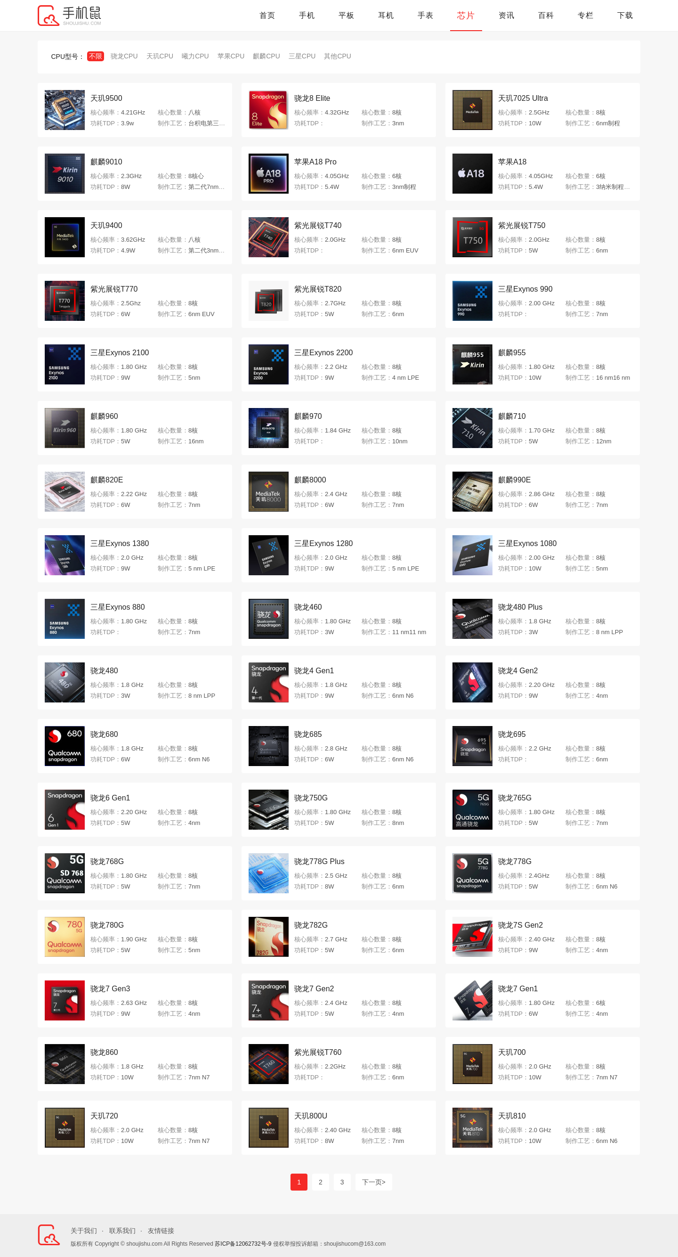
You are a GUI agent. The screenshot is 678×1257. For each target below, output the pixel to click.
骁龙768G (107, 861)
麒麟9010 (106, 162)
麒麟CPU (266, 56)
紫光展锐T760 (317, 1052)
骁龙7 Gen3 (110, 989)
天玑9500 (106, 98)
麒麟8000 (310, 480)
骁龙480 (104, 671)
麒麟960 (104, 416)
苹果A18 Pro (315, 162)
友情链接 (161, 1230)
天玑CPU (160, 56)
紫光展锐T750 (521, 225)
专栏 (586, 15)
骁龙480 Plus (520, 607)
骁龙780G (107, 925)
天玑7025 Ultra (523, 98)
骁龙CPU (124, 56)
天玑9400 (106, 225)
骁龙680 (104, 734)
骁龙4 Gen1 (314, 671)
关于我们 (84, 1230)
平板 (347, 15)
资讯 (507, 15)
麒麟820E (106, 480)
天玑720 (104, 1116)
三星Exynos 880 (117, 607)
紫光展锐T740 (317, 225)
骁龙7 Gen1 (518, 989)
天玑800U (310, 1116)
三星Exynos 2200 (323, 353)
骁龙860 (104, 1052)
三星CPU (302, 56)
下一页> (374, 1182)
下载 (625, 15)
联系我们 (122, 1230)
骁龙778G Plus (319, 861)
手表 (426, 15)
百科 (546, 15)
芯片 (466, 15)
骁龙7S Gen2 (520, 925)
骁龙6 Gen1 (110, 798)
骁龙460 (308, 607)
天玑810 (512, 1116)
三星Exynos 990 (525, 289)
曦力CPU (195, 56)
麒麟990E (514, 480)
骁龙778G (515, 861)
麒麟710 (512, 416)
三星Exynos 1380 (119, 543)
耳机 (386, 15)
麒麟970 (308, 416)
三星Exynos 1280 (323, 543)
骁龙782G (311, 925)
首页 (267, 15)
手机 (307, 15)
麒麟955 (512, 353)
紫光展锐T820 (317, 289)
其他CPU (337, 56)
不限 (95, 56)
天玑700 (512, 1052)
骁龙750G (311, 798)
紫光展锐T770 (113, 289)
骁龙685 (308, 734)
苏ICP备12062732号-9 (243, 1244)
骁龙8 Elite (312, 98)
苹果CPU (231, 56)
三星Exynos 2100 (119, 353)
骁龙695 (512, 734)
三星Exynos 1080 (527, 543)
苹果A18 (512, 162)
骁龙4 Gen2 (518, 671)
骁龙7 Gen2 (314, 989)
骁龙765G (515, 798)
